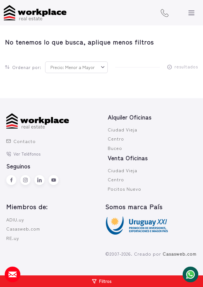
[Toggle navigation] (191, 12)
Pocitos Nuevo (124, 188)
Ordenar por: (23, 67)
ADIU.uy (15, 219)
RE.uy (12, 238)
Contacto (21, 141)
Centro (116, 138)
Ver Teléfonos (23, 154)
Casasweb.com (23, 228)
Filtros (101, 281)
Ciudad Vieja (122, 129)
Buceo (115, 148)
